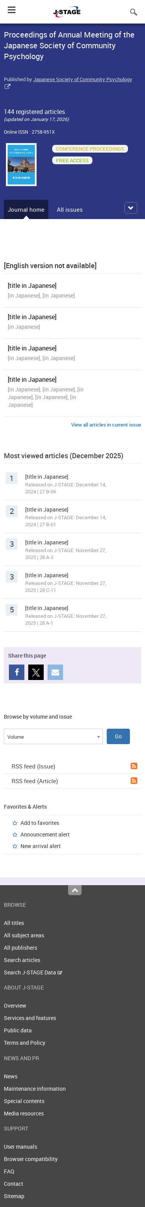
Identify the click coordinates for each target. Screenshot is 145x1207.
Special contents (24, 1101)
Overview (15, 1005)
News (10, 1076)
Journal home (26, 209)
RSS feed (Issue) (74, 766)
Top (75, 890)
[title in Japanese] (32, 285)
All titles (14, 922)
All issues (70, 209)
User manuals (20, 1146)
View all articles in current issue (106, 424)
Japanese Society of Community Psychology (82, 79)
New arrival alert (40, 846)
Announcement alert (45, 834)
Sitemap (14, 1196)
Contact (13, 1183)
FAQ (9, 1171)
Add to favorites (39, 822)
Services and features (30, 1018)
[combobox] (53, 736)
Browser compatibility (31, 1159)
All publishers (20, 947)
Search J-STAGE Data (33, 972)
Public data (18, 1030)
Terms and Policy (24, 1042)
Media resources (24, 1113)
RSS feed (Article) (74, 781)
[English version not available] (50, 265)
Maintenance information (35, 1088)
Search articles (22, 960)
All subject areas (24, 935)
